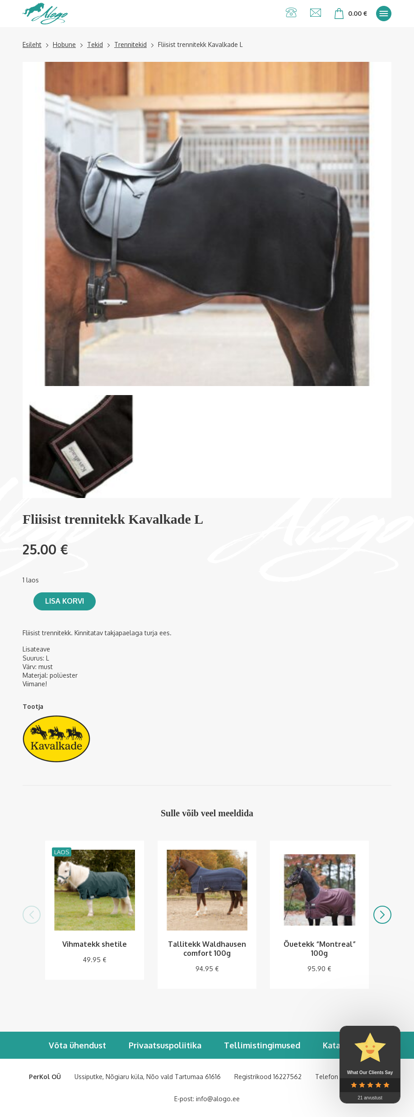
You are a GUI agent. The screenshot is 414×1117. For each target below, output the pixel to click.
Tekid (95, 44)
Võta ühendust (77, 1045)
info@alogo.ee (218, 1099)
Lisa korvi (64, 600)
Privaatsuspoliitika (165, 1045)
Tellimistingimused (262, 1045)
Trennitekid (130, 44)
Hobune (64, 44)
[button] (32, 915)
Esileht (32, 44)
